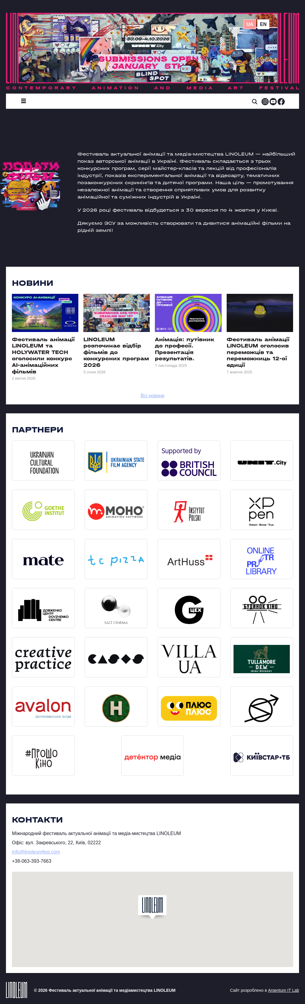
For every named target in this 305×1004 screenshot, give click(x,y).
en (263, 24)
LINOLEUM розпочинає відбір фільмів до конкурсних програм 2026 (116, 352)
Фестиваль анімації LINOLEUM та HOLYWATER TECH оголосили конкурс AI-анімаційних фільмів (43, 355)
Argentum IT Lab (283, 990)
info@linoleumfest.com (36, 851)
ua (249, 24)
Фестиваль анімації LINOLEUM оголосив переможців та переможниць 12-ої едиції (258, 352)
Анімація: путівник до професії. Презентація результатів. (184, 349)
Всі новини (152, 395)
